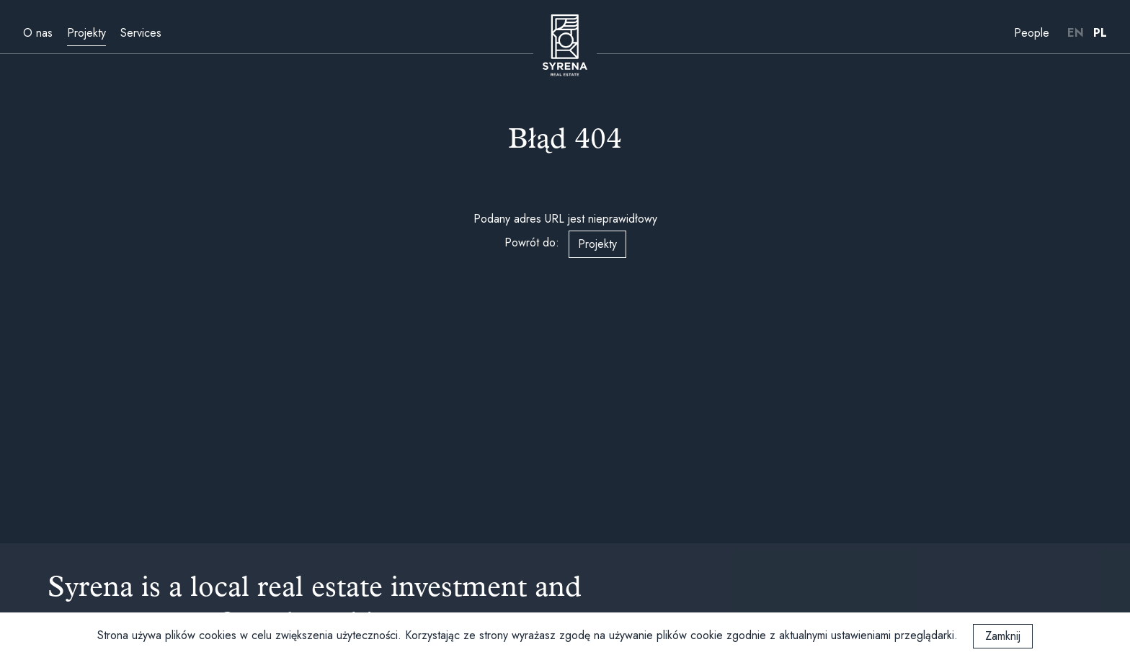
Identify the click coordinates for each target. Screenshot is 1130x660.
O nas (38, 32)
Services (140, 32)
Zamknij (1002, 636)
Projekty (86, 32)
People (1031, 32)
